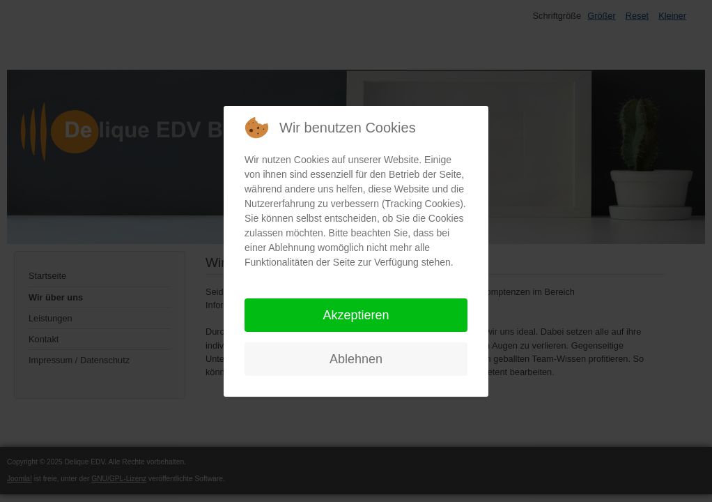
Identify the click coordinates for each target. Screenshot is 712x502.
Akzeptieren (356, 315)
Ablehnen (356, 359)
